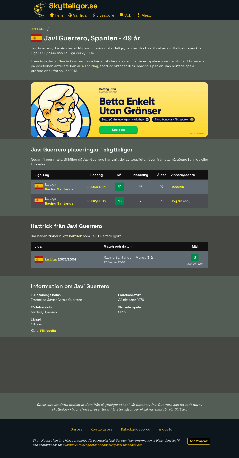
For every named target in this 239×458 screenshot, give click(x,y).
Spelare (38, 29)
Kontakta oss (102, 429)
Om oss (77, 429)
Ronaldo (177, 187)
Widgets (165, 429)
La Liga (60, 259)
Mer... (144, 15)
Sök (125, 15)
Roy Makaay (180, 201)
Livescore (103, 15)
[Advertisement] (119, 365)
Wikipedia (48, 330)
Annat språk (199, 441)
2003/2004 (96, 187)
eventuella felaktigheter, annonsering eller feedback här (102, 445)
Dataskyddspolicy (135, 429)
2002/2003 (96, 201)
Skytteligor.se (73, 6)
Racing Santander (60, 189)
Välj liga (77, 15)
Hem (56, 15)
